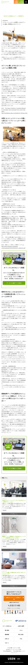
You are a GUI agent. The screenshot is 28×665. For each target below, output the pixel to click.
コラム (21, 630)
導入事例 (7, 630)
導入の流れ (21, 634)
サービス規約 (17, 647)
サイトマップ (14, 652)
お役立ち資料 (21, 626)
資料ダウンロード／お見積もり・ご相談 (15, 598)
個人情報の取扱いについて (19, 651)
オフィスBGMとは (7, 626)
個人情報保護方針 (7, 651)
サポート (7, 643)
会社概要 (10, 647)
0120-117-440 (21, 2)
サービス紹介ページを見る (15, 283)
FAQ (21, 638)
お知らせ (7, 638)
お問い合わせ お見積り (16, 2)
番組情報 (7, 634)
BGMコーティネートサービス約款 (14, 649)
